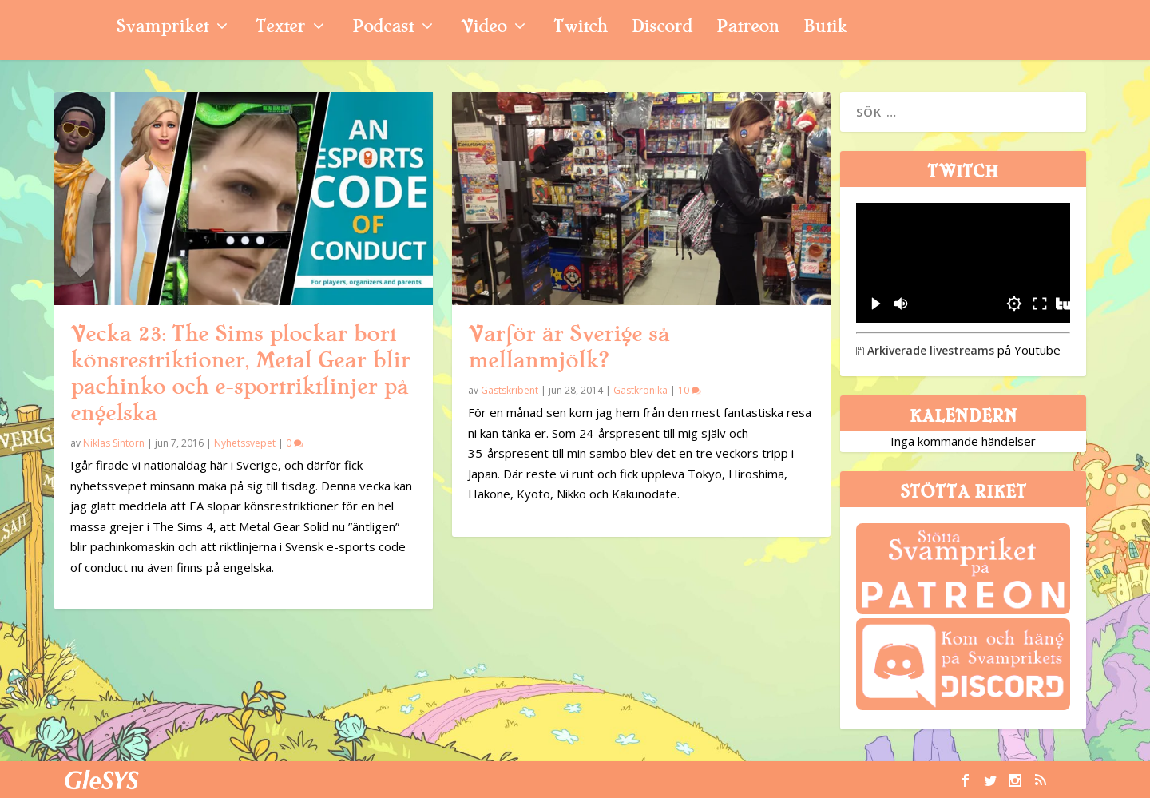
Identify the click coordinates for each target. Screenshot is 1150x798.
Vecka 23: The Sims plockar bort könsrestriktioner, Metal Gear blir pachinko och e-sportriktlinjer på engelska (240, 373)
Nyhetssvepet (245, 443)
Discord (662, 28)
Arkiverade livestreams (925, 350)
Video (483, 28)
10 (689, 390)
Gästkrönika (640, 390)
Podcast (383, 28)
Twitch (580, 28)
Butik (825, 28)
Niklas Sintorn (114, 443)
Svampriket (162, 28)
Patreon (747, 28)
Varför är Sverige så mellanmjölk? (568, 347)
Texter (280, 28)
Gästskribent (509, 390)
